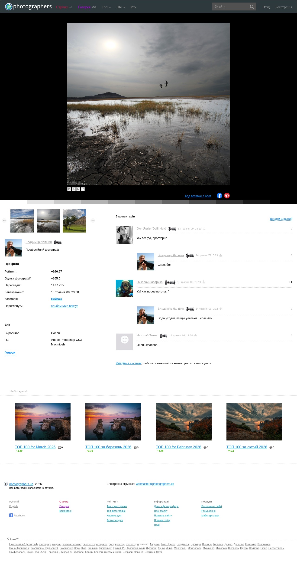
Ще (120, 7)
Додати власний (281, 218)
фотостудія (132, 544)
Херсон (98, 552)
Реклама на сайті (211, 506)
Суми (30, 552)
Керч (77, 548)
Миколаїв (221, 548)
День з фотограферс (166, 506)
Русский (14, 501)
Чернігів (138, 552)
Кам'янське (66, 548)
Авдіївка (155, 544)
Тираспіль (66, 552)
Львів (169, 548)
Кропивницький (135, 548)
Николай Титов (147, 335)
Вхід (266, 7)
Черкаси (127, 552)
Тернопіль (53, 552)
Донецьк (239, 544)
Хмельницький (112, 552)
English (13, 506)
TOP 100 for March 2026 (35, 447)
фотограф (45, 544)
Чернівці (150, 552)
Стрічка (64, 7)
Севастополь (276, 548)
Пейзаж (56, 299)
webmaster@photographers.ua (155, 484)
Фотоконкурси (115, 520)
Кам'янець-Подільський (44, 548)
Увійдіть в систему (128, 363)
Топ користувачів (117, 506)
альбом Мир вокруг (64, 306)
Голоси (10, 352)
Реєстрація (283, 7)
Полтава (254, 548)
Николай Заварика (150, 282)
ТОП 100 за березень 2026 (108, 447)
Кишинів (92, 548)
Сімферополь (17, 552)
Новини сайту (162, 520)
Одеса (244, 548)
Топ (106, 7)
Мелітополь (194, 548)
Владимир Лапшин (39, 242)
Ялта (159, 552)
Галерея (87, 7)
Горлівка (218, 544)
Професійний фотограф (23, 544)
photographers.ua (21, 484)
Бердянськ (183, 544)
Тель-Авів (40, 552)
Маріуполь (180, 548)
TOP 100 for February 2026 (178, 447)
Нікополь (233, 548)
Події (157, 524)
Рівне (264, 548)
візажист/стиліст (71, 544)
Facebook (17, 515)
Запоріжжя (264, 544)
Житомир (250, 544)
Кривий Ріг (119, 548)
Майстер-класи (210, 515)
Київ (83, 548)
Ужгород (79, 552)
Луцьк (161, 548)
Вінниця (207, 544)
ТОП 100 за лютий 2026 (246, 447)
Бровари (196, 544)
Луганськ (151, 548)
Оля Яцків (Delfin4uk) (151, 228)
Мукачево (208, 548)
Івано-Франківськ (19, 548)
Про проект (160, 510)
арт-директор (117, 544)
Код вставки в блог (198, 196)
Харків (89, 552)
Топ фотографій (116, 510)
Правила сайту (163, 515)
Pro (133, 7)
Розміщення (208, 510)
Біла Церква (168, 544)
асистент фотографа (95, 544)
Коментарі (65, 510)
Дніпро (228, 544)
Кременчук (105, 548)
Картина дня (114, 515)
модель (56, 544)
